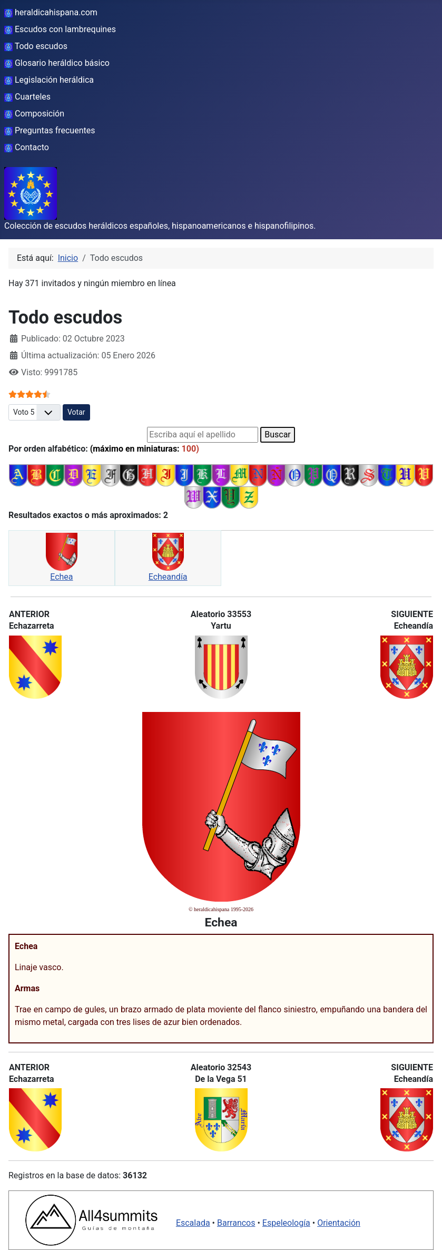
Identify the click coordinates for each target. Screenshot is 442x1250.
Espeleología (286, 1223)
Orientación (338, 1223)
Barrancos (236, 1223)
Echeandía (168, 577)
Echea (61, 577)
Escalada (193, 1223)
